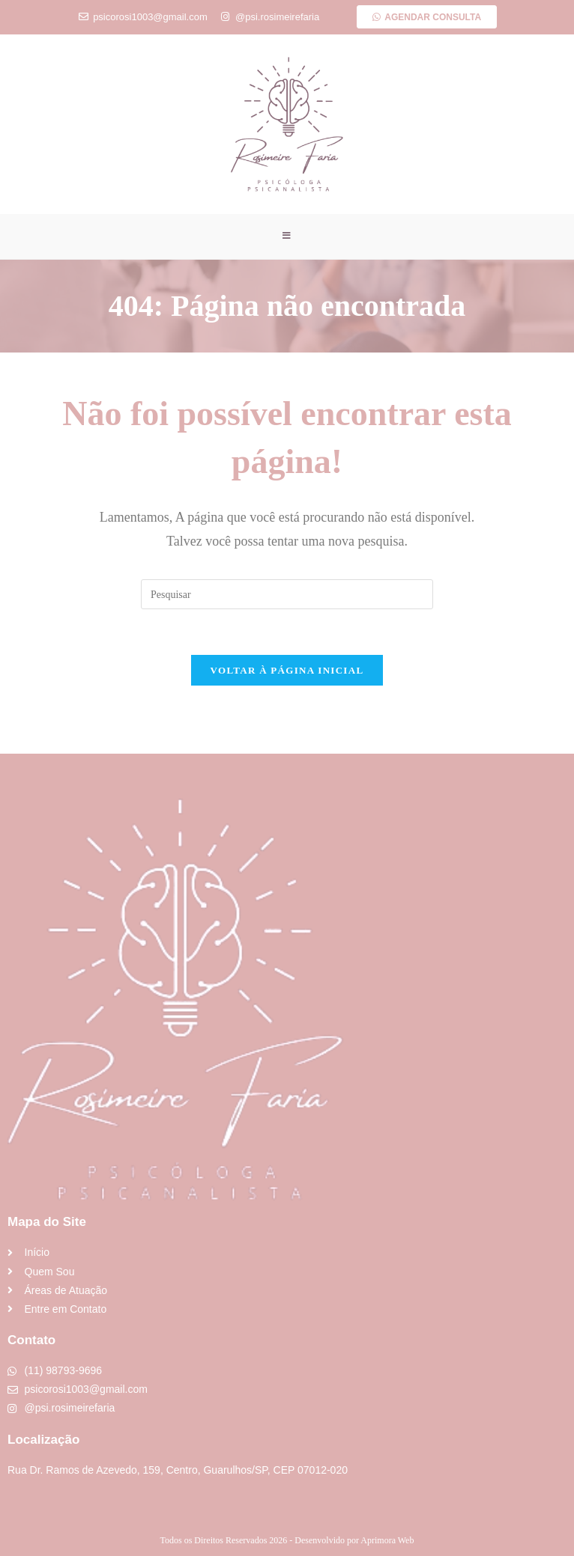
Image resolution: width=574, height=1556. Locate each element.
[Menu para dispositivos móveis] (287, 236)
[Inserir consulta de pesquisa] (287, 595)
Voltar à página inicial (287, 671)
